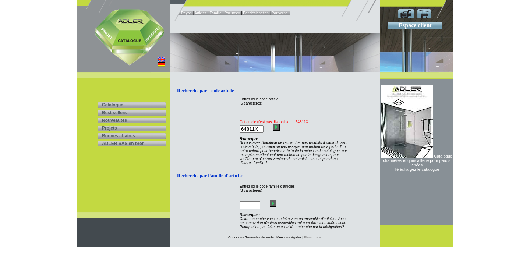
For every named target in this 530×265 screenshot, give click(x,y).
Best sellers (114, 112)
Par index (232, 13)
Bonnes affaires (118, 135)
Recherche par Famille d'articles (210, 175)
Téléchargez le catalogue (416, 169)
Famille (215, 13)
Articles (201, 13)
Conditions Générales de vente (251, 237)
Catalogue (112, 104)
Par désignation (256, 13)
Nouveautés (114, 120)
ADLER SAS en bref (123, 143)
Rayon (186, 13)
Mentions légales (288, 237)
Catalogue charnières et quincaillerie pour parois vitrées (418, 160)
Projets (109, 128)
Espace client (415, 25)
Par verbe (279, 13)
